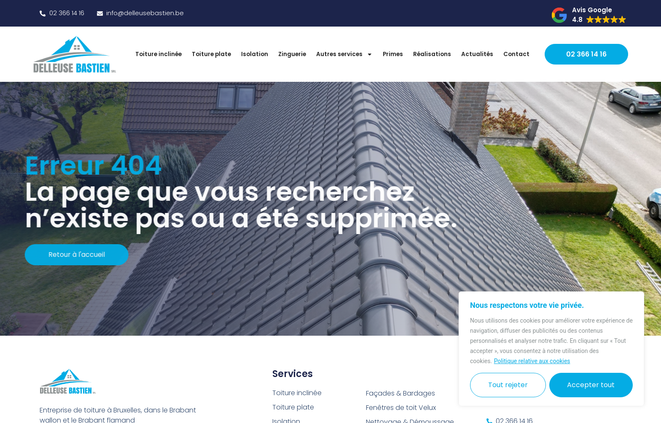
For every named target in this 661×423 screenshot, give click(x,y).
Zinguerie (292, 54)
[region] (551, 348)
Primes (393, 54)
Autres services (344, 54)
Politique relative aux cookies (532, 361)
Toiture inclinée (158, 54)
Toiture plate (211, 54)
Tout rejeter (508, 385)
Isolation (254, 54)
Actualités (477, 54)
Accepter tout (591, 385)
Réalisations (432, 54)
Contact (516, 54)
